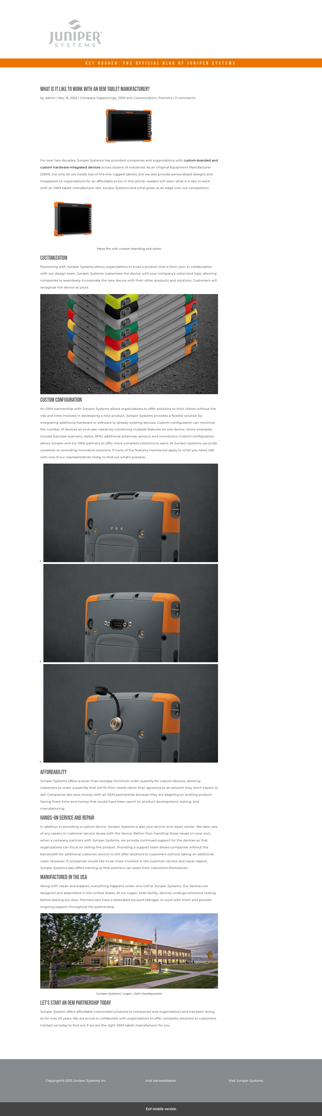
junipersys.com (205, 36)
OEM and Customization (137, 98)
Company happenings (98, 98)
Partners (165, 98)
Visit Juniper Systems (246, 1081)
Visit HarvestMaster (160, 1081)
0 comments (185, 98)
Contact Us (248, 36)
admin (50, 98)
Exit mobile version (161, 1109)
